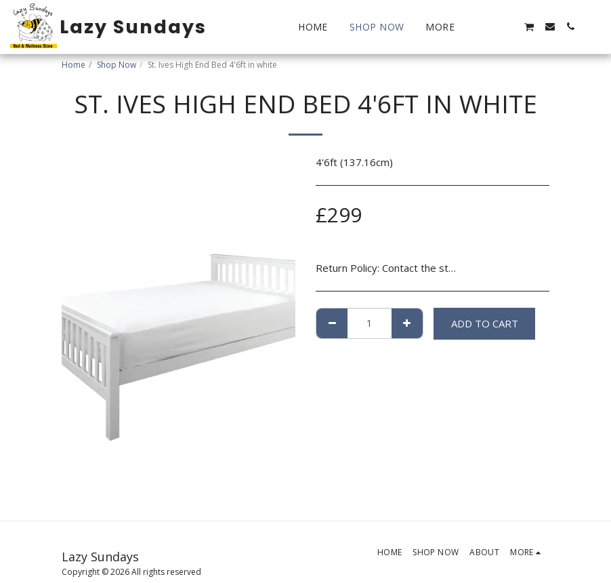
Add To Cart (484, 323)
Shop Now (116, 65)
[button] (488, 26)
